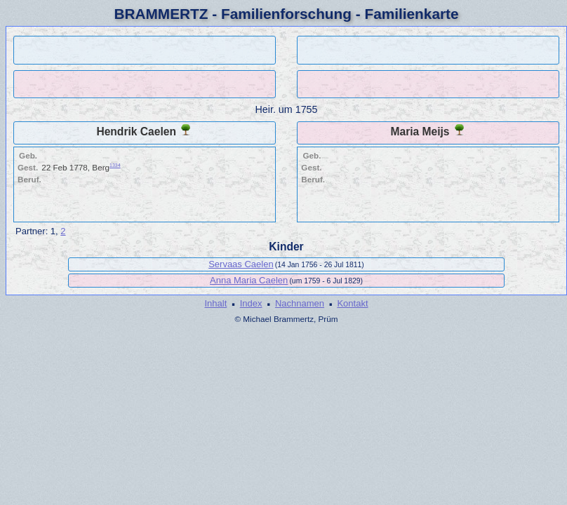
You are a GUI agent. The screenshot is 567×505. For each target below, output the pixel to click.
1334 (115, 165)
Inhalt (215, 303)
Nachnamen (299, 303)
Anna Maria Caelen (249, 280)
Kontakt (352, 303)
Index (251, 303)
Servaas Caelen (241, 264)
